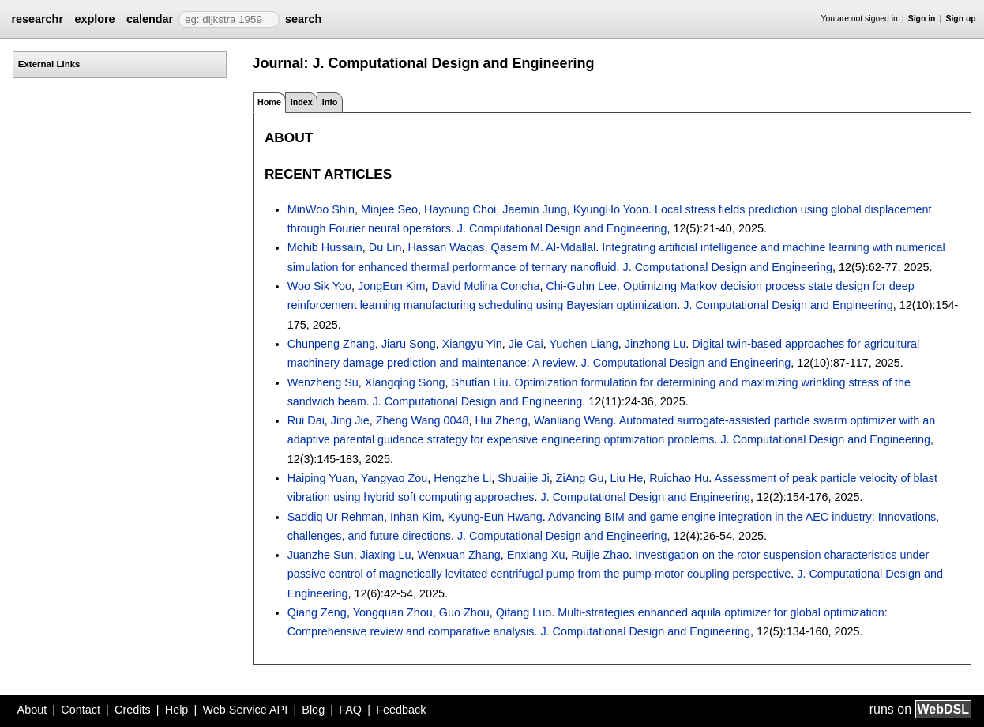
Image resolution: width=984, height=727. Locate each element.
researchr (37, 19)
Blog (313, 709)
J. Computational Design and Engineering (562, 228)
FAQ (350, 709)
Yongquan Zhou (393, 612)
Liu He (627, 478)
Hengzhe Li (462, 478)
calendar (149, 19)
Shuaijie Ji (524, 478)
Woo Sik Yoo (319, 286)
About (32, 709)
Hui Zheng (501, 420)
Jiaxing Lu (385, 554)
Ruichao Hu (678, 478)
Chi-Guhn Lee (581, 286)
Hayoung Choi (460, 209)
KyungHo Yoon (610, 209)
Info (330, 102)
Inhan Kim (415, 516)
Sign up (961, 18)
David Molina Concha (486, 286)
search (303, 19)
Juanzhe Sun (320, 554)
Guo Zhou (464, 612)
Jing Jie (350, 420)
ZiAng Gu (580, 478)
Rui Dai (306, 420)
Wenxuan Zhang (459, 554)
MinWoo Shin (321, 209)
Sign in (922, 18)
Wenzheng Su (323, 382)
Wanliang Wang (574, 420)
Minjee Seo (389, 209)
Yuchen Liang (583, 343)
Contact (80, 709)
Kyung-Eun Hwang (495, 516)
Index (302, 102)
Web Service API (244, 709)
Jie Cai (526, 343)
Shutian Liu (479, 382)
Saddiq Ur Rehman (335, 516)
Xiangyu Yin (472, 343)
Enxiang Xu (536, 554)
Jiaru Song (408, 343)
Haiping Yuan (321, 478)
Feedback (401, 709)
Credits (133, 709)
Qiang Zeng (317, 612)
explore (94, 19)
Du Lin (385, 247)
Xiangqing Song (405, 382)
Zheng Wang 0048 (422, 420)
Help (177, 709)
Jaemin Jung (534, 209)
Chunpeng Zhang (331, 343)
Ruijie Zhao (600, 554)
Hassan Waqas (445, 247)
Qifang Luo (523, 612)
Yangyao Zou (394, 478)
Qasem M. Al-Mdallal (543, 247)
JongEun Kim (392, 286)
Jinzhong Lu (655, 343)
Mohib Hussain (324, 247)
